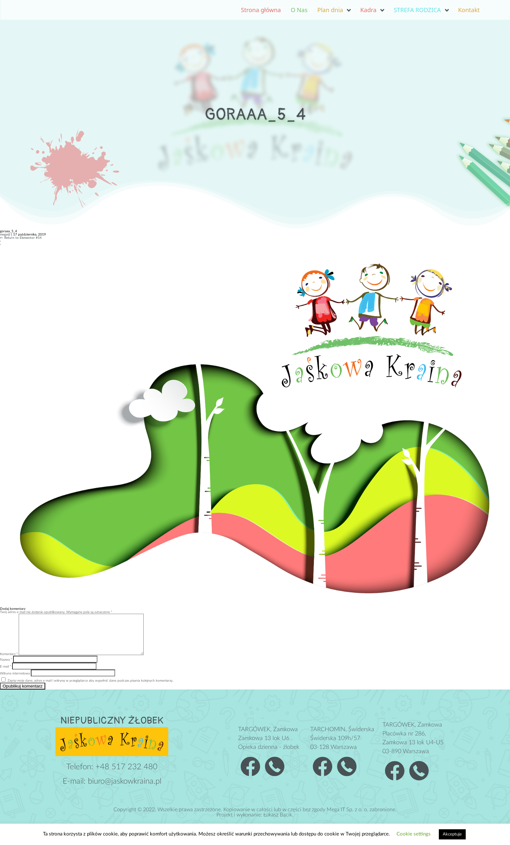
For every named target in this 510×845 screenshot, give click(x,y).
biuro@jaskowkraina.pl (124, 789)
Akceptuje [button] (452, 834)
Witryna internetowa (15, 681)
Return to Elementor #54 (21, 237)
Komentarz (9, 662)
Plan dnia (330, 10)
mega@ (5, 234)
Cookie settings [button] (414, 834)
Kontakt (469, 10)
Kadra (368, 10)
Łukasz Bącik (277, 822)
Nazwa (6, 667)
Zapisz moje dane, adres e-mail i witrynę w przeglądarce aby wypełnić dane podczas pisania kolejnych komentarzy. (90, 688)
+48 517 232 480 (126, 775)
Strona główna (261, 10)
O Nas (299, 10)
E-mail (5, 674)
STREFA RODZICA (417, 10)
